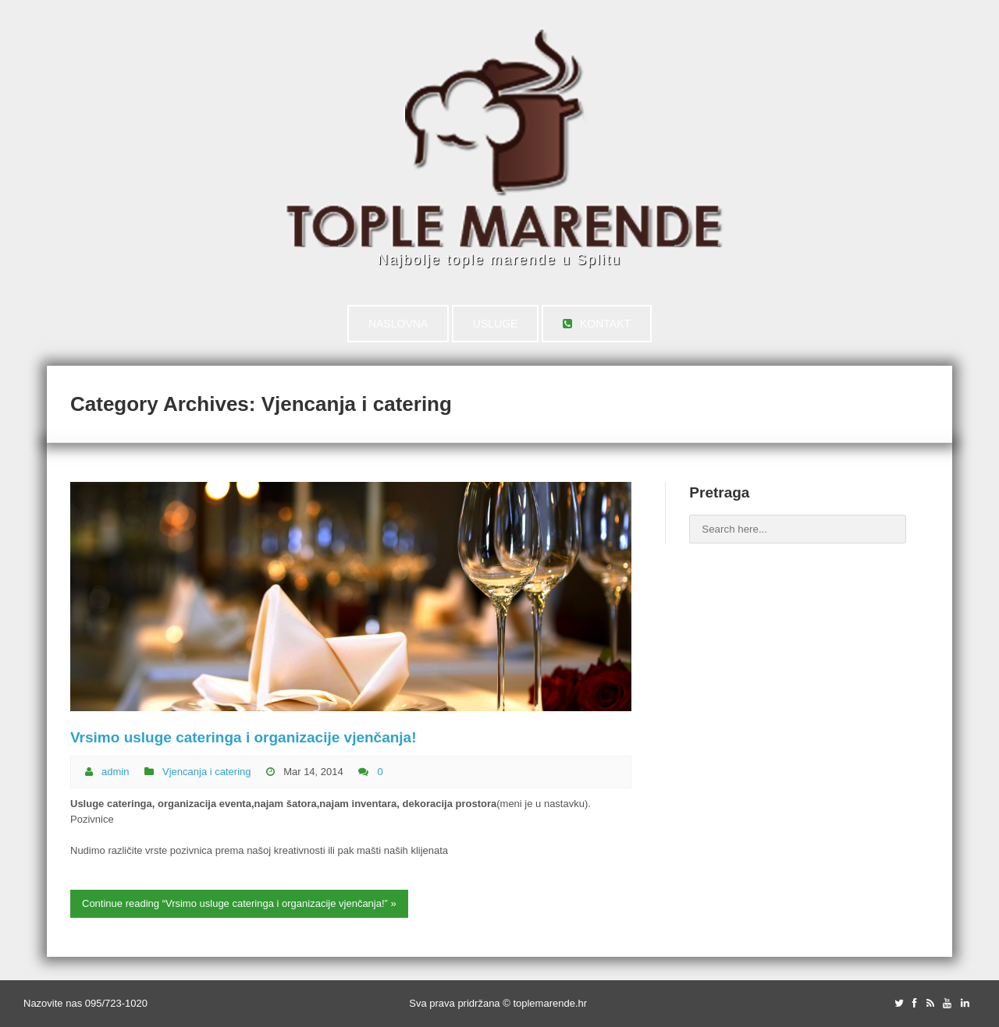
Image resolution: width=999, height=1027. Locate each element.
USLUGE (495, 323)
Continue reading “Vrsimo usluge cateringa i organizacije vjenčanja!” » (239, 903)
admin (115, 771)
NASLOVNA (398, 323)
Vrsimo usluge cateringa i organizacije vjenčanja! (243, 737)
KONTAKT (597, 323)
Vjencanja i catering (206, 771)
